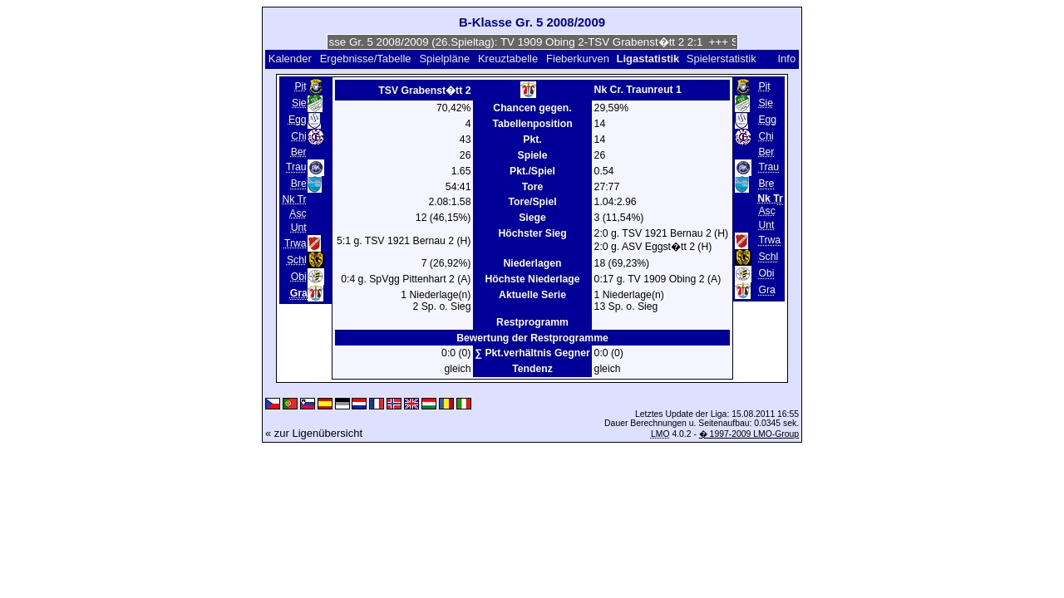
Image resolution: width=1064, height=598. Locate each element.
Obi (299, 276)
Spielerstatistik (723, 58)
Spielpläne (444, 58)
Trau (296, 167)
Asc (297, 213)
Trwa (295, 243)
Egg (297, 119)
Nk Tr (294, 199)
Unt (299, 227)
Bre (299, 183)
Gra (766, 291)
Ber (299, 152)
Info (786, 58)
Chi (298, 136)
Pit (300, 86)
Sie (299, 103)
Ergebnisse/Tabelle (365, 58)
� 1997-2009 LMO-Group (749, 434)
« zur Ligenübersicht (313, 433)
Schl (297, 260)
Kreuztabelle (508, 58)
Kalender (290, 58)
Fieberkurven (577, 58)
